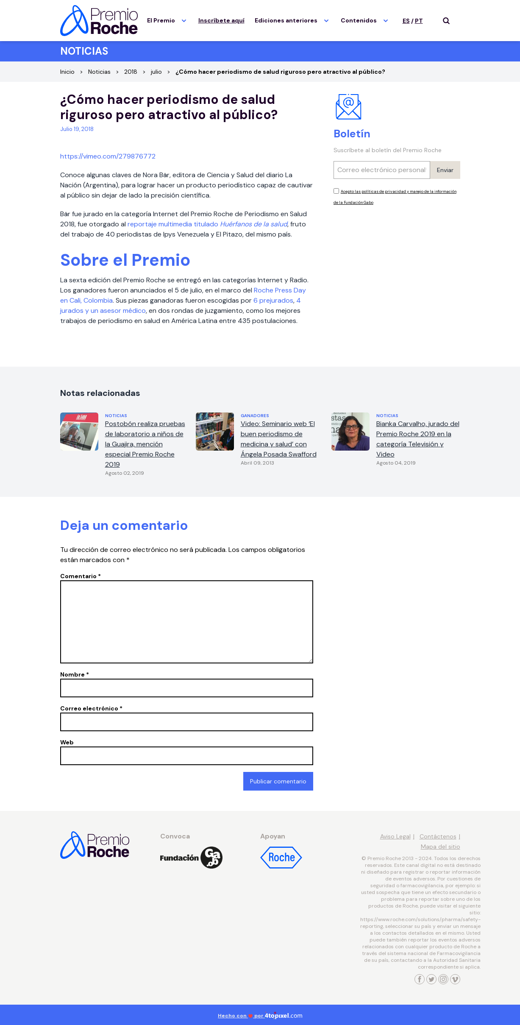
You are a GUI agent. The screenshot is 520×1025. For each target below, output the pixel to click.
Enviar (445, 170)
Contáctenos (438, 836)
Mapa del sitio (440, 846)
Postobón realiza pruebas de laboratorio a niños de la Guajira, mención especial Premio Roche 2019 (145, 444)
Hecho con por (260, 1015)
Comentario (80, 576)
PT (419, 21)
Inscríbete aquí (221, 20)
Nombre (74, 674)
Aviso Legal (395, 836)
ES (406, 21)
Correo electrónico (91, 708)
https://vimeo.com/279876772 (108, 156)
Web (67, 742)
